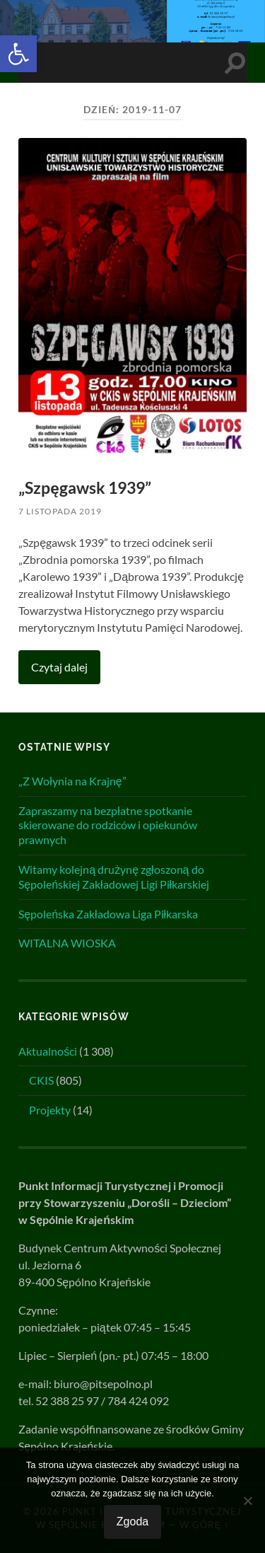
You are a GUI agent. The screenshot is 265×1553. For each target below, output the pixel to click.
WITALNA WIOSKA (67, 942)
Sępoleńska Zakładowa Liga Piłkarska (108, 913)
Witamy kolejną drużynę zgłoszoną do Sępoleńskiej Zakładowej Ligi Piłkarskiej (113, 876)
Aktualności (47, 1051)
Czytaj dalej (59, 667)
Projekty (50, 1109)
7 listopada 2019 (60, 511)
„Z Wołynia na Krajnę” (72, 780)
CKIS (41, 1080)
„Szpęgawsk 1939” (84, 487)
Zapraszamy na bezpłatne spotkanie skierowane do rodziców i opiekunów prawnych (107, 825)
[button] (18, 53)
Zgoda (132, 1522)
